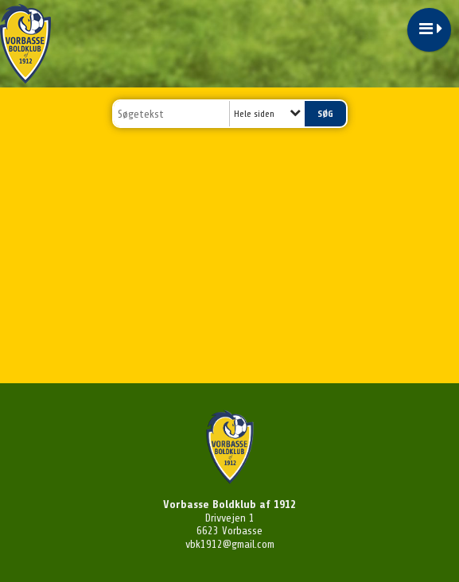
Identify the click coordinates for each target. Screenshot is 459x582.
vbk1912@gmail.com (229, 544)
